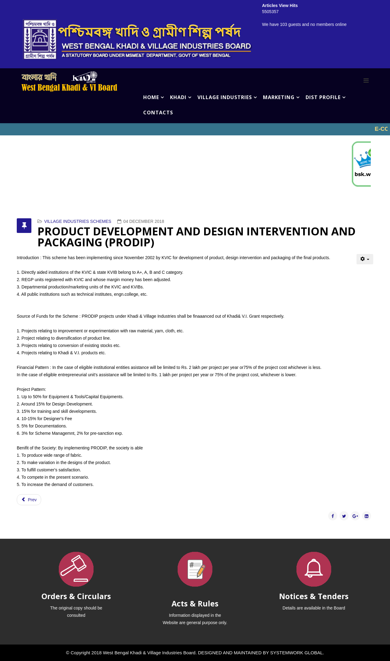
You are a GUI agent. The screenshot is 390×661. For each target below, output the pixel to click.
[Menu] (366, 80)
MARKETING (279, 97)
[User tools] (364, 259)
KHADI (178, 97)
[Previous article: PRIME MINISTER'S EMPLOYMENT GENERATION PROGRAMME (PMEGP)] (29, 499)
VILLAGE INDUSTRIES (224, 97)
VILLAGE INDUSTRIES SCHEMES (77, 221)
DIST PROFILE (323, 97)
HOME (151, 97)
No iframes (195, 129)
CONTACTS (158, 112)
